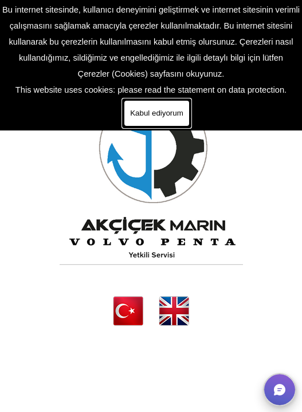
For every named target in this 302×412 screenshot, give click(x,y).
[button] (279, 389)
